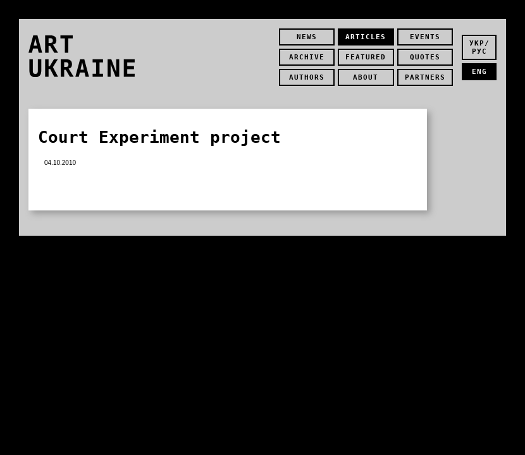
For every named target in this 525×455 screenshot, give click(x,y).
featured (365, 57)
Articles (365, 37)
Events (425, 37)
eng (479, 72)
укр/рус (479, 47)
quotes (425, 57)
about (365, 77)
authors (306, 77)
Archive (306, 57)
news (307, 37)
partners (425, 77)
